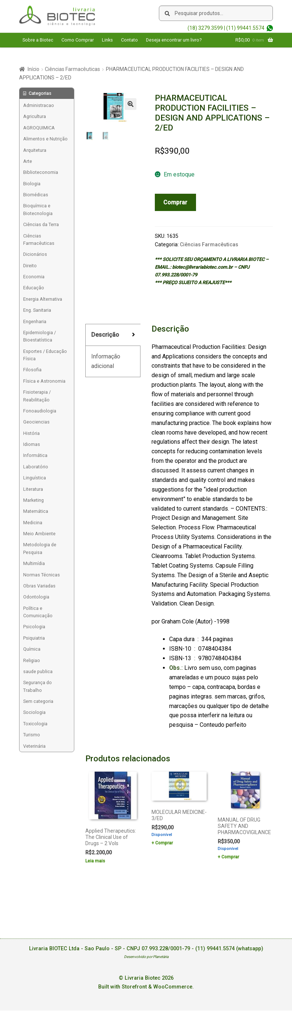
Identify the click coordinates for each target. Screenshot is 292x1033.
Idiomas (31, 444)
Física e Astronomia (44, 381)
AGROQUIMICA (39, 128)
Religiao (31, 660)
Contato (129, 40)
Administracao (38, 105)
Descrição (105, 334)
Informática (35, 455)
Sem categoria (38, 701)
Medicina (32, 522)
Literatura (33, 489)
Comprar (175, 202)
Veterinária (34, 746)
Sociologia (34, 712)
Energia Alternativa (42, 299)
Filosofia (32, 369)
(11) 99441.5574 (245, 28)
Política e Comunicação (38, 611)
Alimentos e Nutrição (45, 139)
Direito (30, 265)
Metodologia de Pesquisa (39, 548)
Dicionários (35, 254)
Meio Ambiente (39, 533)
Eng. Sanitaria (37, 310)
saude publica (38, 671)
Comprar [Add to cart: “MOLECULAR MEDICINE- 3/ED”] (164, 843)
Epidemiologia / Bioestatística (39, 336)
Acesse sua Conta (41, 54)
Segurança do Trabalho (37, 686)
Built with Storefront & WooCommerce (145, 987)
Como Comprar (77, 40)
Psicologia (34, 626)
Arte (27, 161)
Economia (33, 276)
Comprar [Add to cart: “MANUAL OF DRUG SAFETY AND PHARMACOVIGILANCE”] (230, 856)
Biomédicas (35, 194)
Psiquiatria (34, 638)
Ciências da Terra (41, 224)
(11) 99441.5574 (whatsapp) (229, 949)
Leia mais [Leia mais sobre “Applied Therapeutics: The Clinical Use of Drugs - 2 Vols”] (95, 861)
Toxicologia (35, 723)
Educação (33, 287)
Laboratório (35, 466)
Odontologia (36, 597)
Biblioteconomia (40, 172)
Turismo (31, 734)
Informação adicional (105, 361)
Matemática (35, 511)
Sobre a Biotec (37, 40)
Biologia (31, 183)
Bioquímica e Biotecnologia (38, 209)
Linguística (34, 477)
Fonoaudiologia (39, 411)
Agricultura (34, 116)
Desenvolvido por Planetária (146, 957)
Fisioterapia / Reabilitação (37, 395)
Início (33, 69)
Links (107, 40)
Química (31, 649)
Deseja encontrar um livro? (174, 40)
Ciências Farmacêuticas (72, 69)
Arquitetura (34, 150)
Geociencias (36, 422)
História (31, 433)
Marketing (33, 500)
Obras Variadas (39, 586)
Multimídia (34, 563)
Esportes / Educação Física (45, 354)
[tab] (112, 335)
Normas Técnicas (41, 575)
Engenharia (34, 321)
